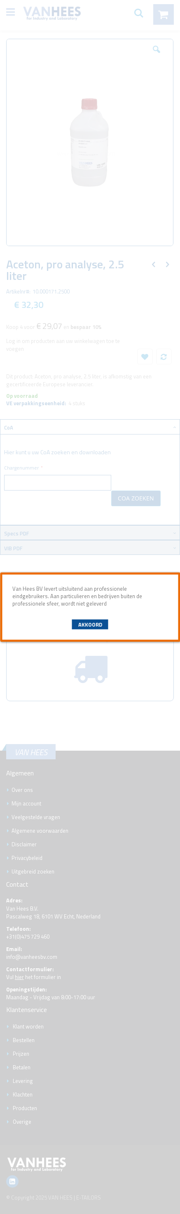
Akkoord (90, 624)
